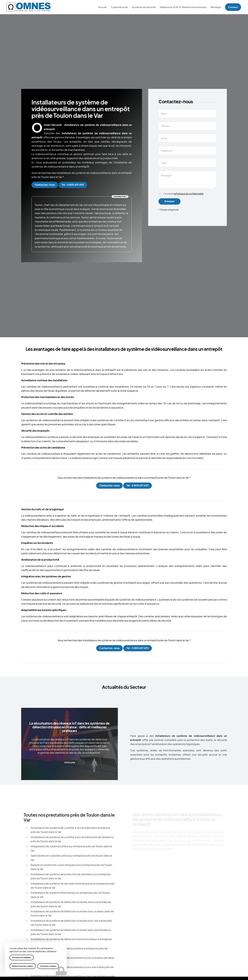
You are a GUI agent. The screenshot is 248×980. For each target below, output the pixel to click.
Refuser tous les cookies (22, 966)
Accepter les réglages (21, 957)
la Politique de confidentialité (189, 193)
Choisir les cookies (48, 966)
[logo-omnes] (28, 7)
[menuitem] (102, 7)
